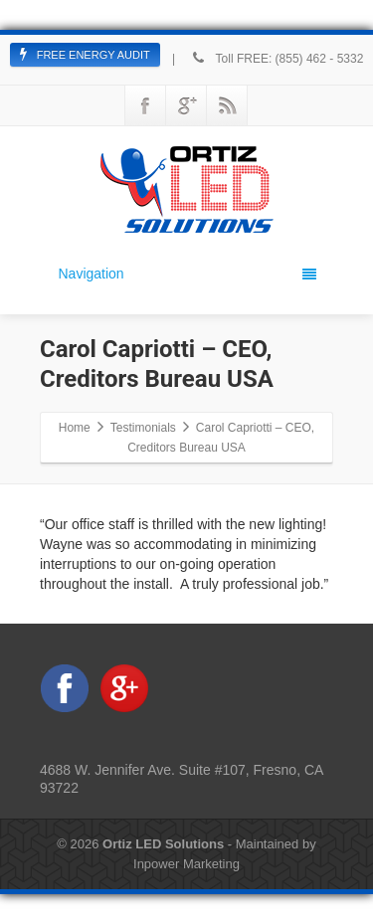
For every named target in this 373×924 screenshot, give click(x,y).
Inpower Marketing (186, 863)
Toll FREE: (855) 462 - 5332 (276, 59)
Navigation (187, 273)
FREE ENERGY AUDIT (85, 55)
